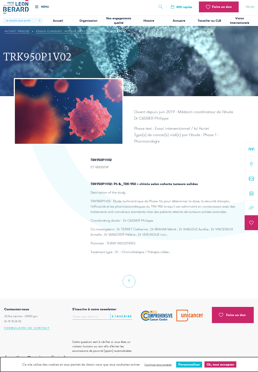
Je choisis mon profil (18, 20)
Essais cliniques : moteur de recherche (67, 31)
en (252, 7)
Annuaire (179, 21)
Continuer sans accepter (158, 364)
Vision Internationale (239, 21)
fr (247, 7)
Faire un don (232, 315)
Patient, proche (17, 31)
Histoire (148, 21)
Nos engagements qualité (118, 21)
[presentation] (97, 328)
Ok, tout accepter (220, 364)
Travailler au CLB (209, 21)
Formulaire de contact (27, 328)
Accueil (58, 21)
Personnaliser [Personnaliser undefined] (189, 364)
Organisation (88, 21)
